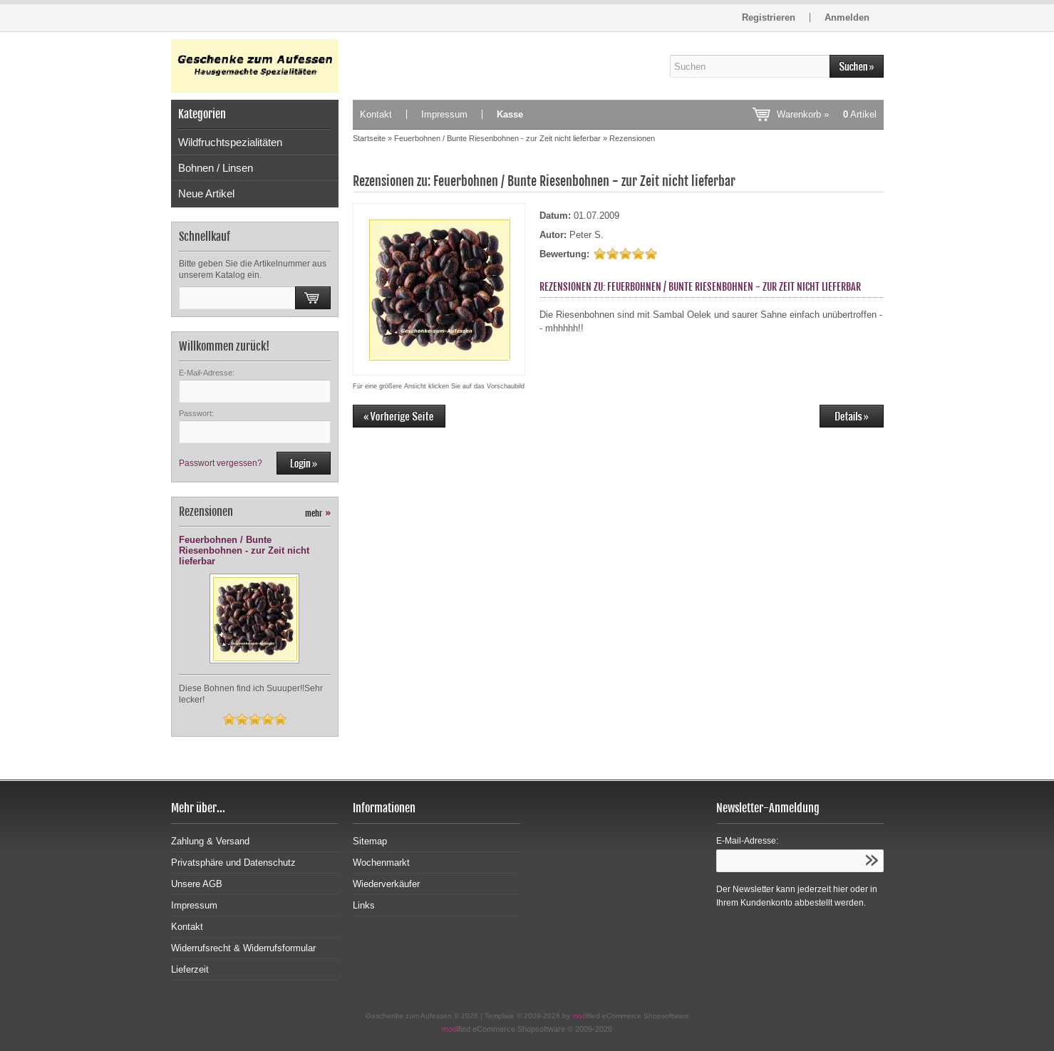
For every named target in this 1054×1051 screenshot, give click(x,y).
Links (364, 905)
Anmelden (847, 17)
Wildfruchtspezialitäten (230, 142)
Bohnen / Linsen (215, 168)
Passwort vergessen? (220, 463)
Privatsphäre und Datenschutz (233, 862)
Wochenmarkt (381, 862)
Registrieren (768, 17)
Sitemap (370, 841)
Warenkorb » (827, 114)
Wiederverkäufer (386, 884)
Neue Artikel (206, 193)
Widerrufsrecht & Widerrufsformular (243, 948)
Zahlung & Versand (210, 841)
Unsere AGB (196, 884)
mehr (318, 513)
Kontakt (376, 114)
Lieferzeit (190, 969)
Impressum (444, 114)
